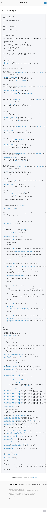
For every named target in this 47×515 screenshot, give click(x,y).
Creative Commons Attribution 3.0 (37, 476)
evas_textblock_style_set (11, 435)
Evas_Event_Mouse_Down (10, 77)
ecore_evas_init (11, 341)
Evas (5, 62)
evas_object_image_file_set (12, 389)
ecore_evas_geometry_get (11, 222)
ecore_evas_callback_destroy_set (13, 354)
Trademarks (11, 498)
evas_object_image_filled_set (12, 420)
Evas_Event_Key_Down (10, 237)
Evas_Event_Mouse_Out (10, 171)
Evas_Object (7, 64)
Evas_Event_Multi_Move (10, 131)
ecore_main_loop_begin (10, 454)
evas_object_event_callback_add (13, 375)
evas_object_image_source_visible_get (20, 308)
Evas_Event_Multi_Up (10, 144)
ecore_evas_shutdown (10, 459)
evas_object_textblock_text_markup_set (15, 432)
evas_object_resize (9, 223)
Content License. (26, 494)
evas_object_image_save (17, 289)
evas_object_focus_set (10, 374)
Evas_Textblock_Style (10, 335)
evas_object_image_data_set (12, 418)
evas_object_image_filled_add (18, 380)
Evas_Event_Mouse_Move (10, 90)
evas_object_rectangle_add (16, 365)
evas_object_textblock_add (19, 430)
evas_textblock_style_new (14, 433)
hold (33, 186)
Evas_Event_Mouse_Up (10, 104)
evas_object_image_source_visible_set (18, 310)
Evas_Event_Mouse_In (10, 157)
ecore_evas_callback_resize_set (13, 356)
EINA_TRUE (24, 374)
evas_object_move (9, 368)
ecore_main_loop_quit (10, 208)
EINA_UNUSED (19, 72)
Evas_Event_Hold (8, 184)
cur (15, 93)
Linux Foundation (19, 488)
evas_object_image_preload (11, 386)
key (14, 239)
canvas (16, 80)
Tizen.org (28, 484)
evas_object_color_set (10, 366)
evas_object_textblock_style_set (13, 436)
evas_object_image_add (19, 415)
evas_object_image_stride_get (23, 251)
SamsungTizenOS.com (14, 484)
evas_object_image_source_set (15, 275)
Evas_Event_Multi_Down (10, 117)
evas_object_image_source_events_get (31, 319)
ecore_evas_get (14, 362)
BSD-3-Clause (34, 477)
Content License (28, 479)
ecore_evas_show (8, 357)
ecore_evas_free (8, 457)
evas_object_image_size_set (12, 417)
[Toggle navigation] (1, 3)
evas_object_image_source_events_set (17, 320)
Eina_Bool (10, 307)
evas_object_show (9, 371)
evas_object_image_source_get (29, 266)
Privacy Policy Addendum (14, 496)
